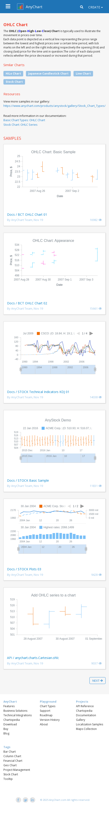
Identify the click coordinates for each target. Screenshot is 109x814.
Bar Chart (9, 752)
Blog (6, 733)
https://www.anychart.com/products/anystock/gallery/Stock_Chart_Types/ (54, 106)
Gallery (80, 720)
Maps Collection (86, 729)
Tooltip (8, 779)
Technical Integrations (17, 715)
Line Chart (83, 73)
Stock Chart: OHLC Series (20, 125)
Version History (50, 720)
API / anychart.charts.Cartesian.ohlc (33, 658)
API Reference (85, 706)
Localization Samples (89, 724)
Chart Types (47, 706)
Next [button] (97, 681)
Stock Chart (14, 82)
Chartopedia (11, 720)
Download (10, 724)
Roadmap (46, 715)
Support (45, 711)
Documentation (86, 715)
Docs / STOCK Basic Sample (28, 480)
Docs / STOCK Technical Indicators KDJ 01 (38, 392)
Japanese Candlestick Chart (48, 73)
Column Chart (12, 756)
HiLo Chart (13, 73)
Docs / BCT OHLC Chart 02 (27, 303)
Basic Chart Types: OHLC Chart (24, 120)
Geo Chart (10, 765)
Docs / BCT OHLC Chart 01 (27, 214)
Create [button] (94, 7)
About (44, 724)
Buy (5, 729)
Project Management (16, 770)
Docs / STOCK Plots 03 (24, 569)
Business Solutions (15, 711)
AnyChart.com (57, 799)
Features (9, 706)
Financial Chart (12, 761)
